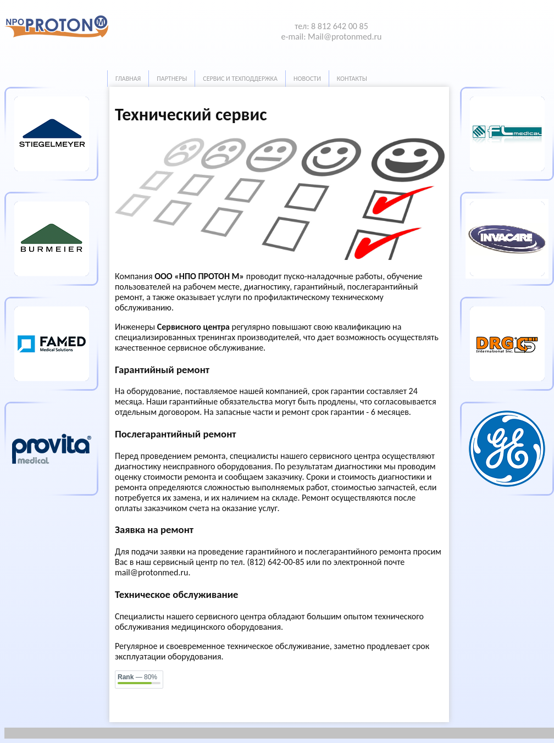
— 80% (137, 677)
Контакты (352, 78)
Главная (128, 78)
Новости (307, 78)
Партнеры (172, 78)
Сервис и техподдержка (240, 78)
